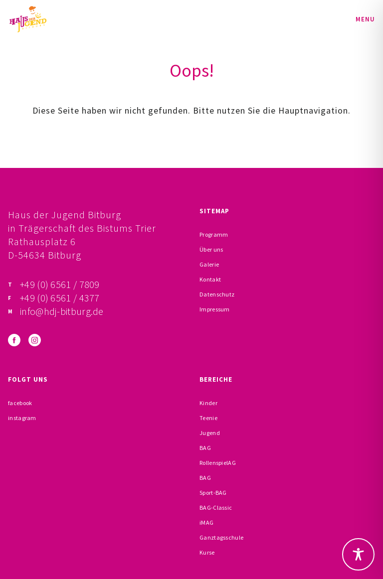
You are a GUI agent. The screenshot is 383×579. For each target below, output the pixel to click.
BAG (205, 447)
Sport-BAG (213, 492)
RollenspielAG (217, 462)
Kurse (207, 552)
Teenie (208, 418)
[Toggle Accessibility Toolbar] (358, 554)
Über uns (211, 249)
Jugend (209, 432)
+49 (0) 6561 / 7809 (60, 284)
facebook (20, 403)
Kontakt (210, 279)
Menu (365, 19)
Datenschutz (216, 294)
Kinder (208, 403)
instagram (22, 418)
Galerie (209, 264)
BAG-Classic (215, 507)
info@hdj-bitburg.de (62, 311)
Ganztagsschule (221, 537)
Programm (213, 234)
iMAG (206, 522)
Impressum (214, 309)
